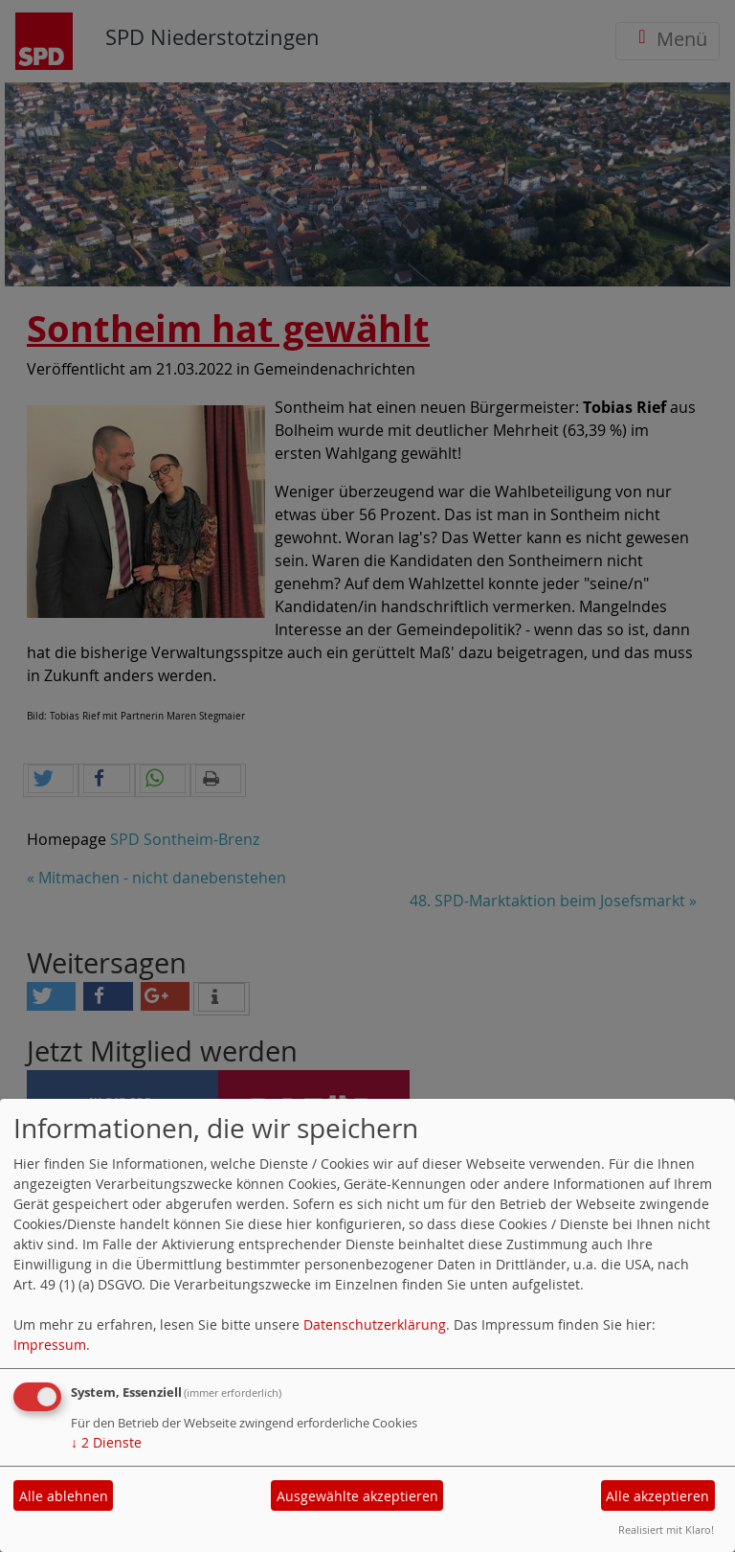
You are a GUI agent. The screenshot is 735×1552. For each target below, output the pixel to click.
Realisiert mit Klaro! (666, 1529)
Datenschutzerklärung (374, 1324)
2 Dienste (106, 1442)
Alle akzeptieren (657, 1496)
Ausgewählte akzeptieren (357, 1496)
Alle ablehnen (63, 1496)
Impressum (49, 1344)
